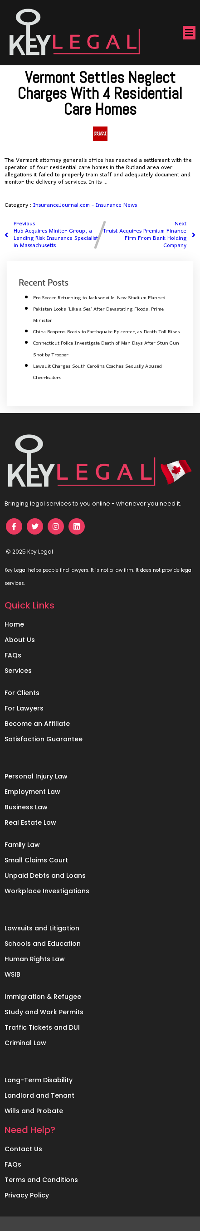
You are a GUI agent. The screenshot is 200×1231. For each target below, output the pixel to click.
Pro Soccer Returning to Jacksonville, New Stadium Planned (99, 297)
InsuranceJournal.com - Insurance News (85, 205)
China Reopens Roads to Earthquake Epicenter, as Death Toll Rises (106, 331)
